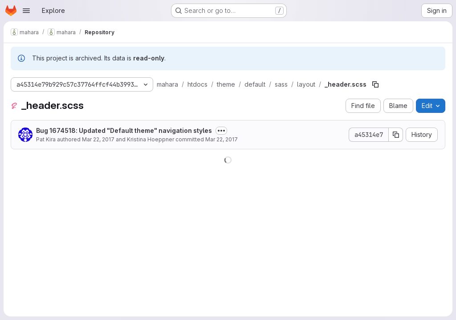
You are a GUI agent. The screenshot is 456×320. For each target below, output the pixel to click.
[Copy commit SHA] (396, 135)
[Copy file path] (375, 84)
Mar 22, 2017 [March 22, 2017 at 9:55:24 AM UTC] (221, 139)
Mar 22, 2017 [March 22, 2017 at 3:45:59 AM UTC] (98, 139)
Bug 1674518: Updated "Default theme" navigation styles (124, 130)
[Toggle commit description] (221, 131)
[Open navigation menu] (26, 11)
